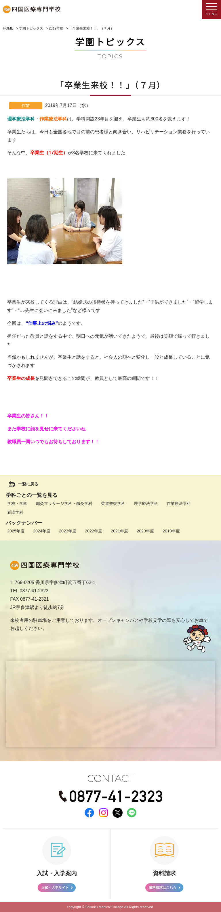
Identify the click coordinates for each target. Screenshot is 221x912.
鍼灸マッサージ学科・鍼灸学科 (64, 503)
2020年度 (145, 531)
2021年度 (119, 531)
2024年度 (41, 531)
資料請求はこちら (162, 888)
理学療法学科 (146, 503)
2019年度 (171, 531)
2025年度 (15, 531)
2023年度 (67, 531)
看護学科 (15, 512)
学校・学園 (17, 503)
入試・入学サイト (55, 888)
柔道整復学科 (113, 503)
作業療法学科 (179, 503)
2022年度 (93, 531)
